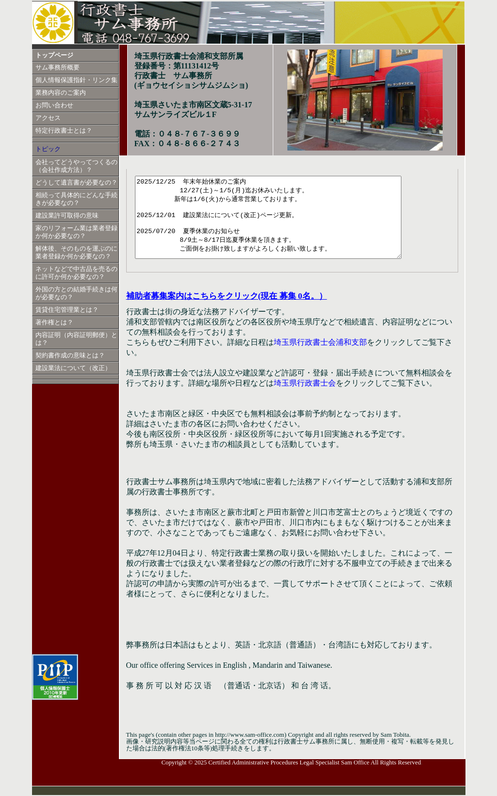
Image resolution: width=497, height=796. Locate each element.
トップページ (54, 55)
